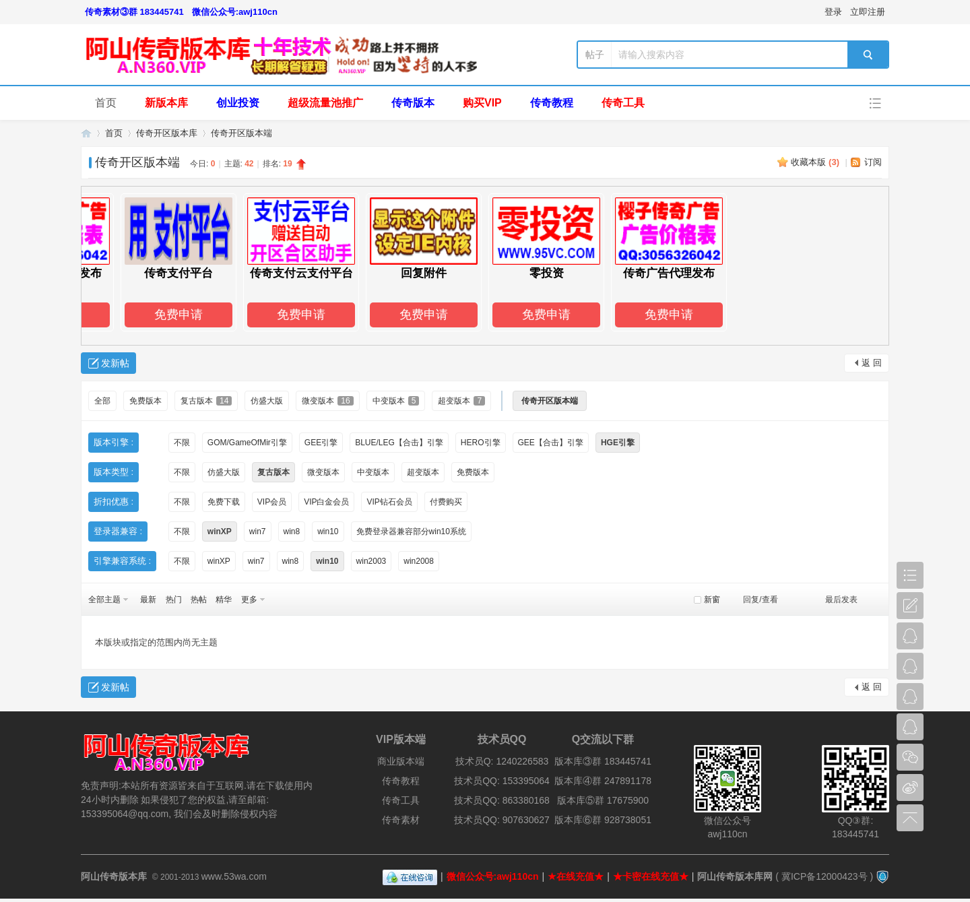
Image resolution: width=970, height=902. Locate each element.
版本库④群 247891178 (602, 780)
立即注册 (867, 12)
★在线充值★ (576, 876)
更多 (249, 599)
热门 (174, 599)
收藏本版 (815, 162)
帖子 (594, 54)
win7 (257, 531)
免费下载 (223, 502)
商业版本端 (400, 761)
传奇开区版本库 (166, 133)
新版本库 (166, 102)
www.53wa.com (234, 876)
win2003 (371, 561)
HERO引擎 (480, 442)
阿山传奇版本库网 (735, 876)
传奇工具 (623, 102)
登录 (833, 12)
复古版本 (206, 401)
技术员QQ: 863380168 (502, 800)
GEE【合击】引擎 (550, 442)
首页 (106, 102)
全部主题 (104, 599)
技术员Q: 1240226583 (502, 761)
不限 (182, 442)
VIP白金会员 (326, 502)
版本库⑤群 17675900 (603, 800)
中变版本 (396, 401)
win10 (327, 531)
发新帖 (115, 363)
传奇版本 (412, 102)
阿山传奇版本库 (86, 133)
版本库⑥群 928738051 (602, 819)
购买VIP (482, 102)
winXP (219, 531)
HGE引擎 (618, 442)
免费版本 (145, 401)
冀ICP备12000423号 (824, 876)
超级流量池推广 (325, 102)
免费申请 (192, 314)
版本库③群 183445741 (602, 761)
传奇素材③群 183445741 (134, 12)
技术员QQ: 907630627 (502, 819)
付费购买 (446, 502)
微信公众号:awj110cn (235, 12)
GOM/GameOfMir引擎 (247, 442)
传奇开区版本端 (241, 133)
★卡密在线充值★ (650, 876)
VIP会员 (271, 502)
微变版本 (327, 401)
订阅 (873, 162)
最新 (148, 599)
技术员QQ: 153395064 (502, 780)
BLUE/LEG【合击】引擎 (399, 442)
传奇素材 (401, 819)
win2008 (418, 561)
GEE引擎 (320, 442)
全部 (102, 401)
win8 (292, 531)
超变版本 (461, 401)
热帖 (199, 599)
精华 (224, 599)
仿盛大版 (267, 401)
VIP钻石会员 (389, 502)
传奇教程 (551, 102)
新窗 (712, 599)
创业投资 (237, 102)
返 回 (872, 363)
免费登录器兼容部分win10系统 (411, 531)
